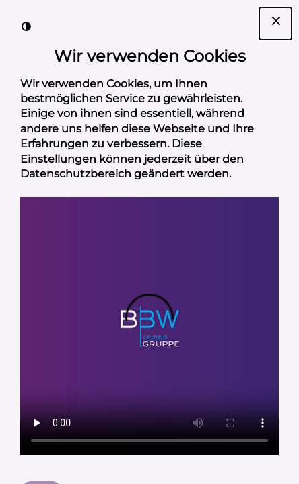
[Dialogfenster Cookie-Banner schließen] (275, 23)
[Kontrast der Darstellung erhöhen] (26, 26)
